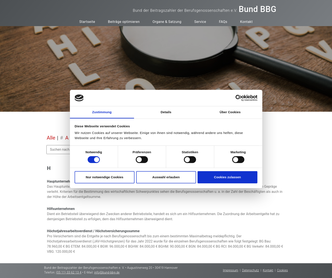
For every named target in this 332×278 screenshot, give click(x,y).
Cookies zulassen (227, 177)
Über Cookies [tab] (230, 112)
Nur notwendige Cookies (104, 177)
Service (200, 22)
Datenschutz (250, 270)
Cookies (282, 270)
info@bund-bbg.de (107, 272)
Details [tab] (166, 112)
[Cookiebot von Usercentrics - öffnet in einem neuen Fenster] (238, 98)
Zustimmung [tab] (102, 112)
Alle (51, 138)
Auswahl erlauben (166, 177)
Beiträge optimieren (124, 22)
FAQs (223, 22)
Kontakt (246, 22)
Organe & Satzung (166, 22)
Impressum (230, 270)
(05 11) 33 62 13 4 (68, 272)
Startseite (87, 22)
